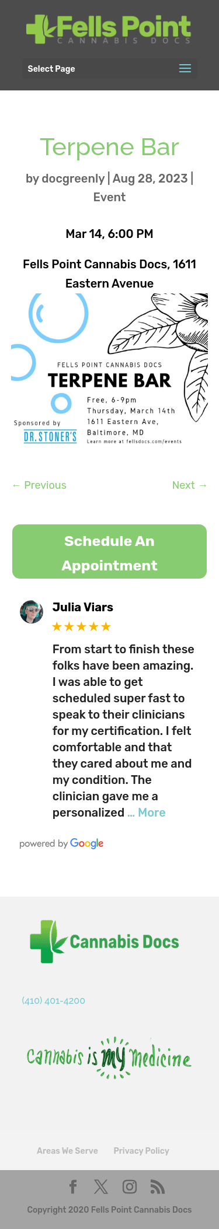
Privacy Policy (141, 1151)
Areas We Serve (67, 1151)
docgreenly (73, 178)
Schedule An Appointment (109, 554)
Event (109, 197)
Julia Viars (83, 607)
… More (146, 813)
